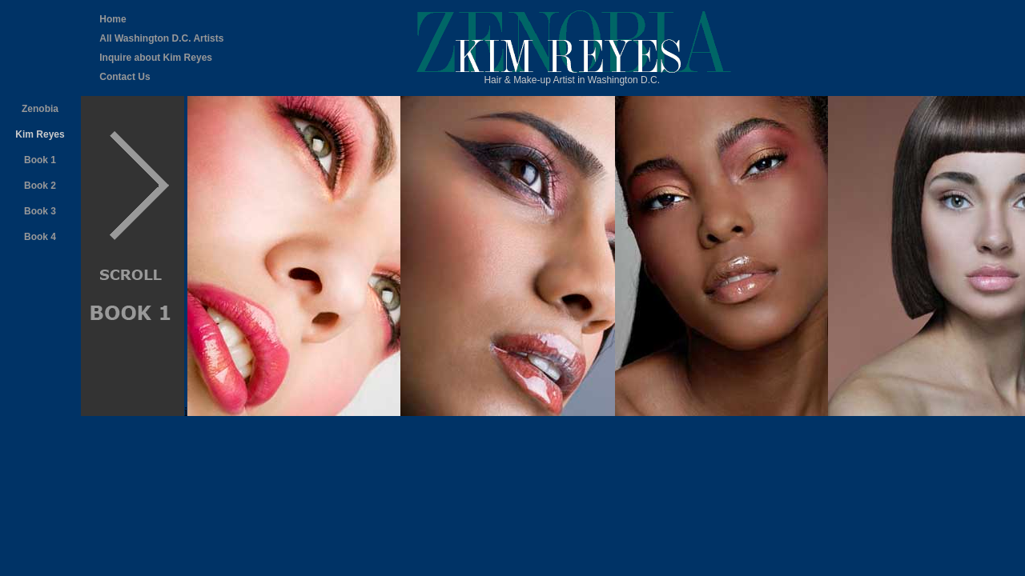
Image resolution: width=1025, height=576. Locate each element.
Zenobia (40, 108)
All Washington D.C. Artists (161, 38)
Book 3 (40, 211)
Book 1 (40, 160)
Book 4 (40, 236)
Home (112, 19)
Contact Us (124, 76)
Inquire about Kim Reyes (155, 57)
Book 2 (40, 185)
